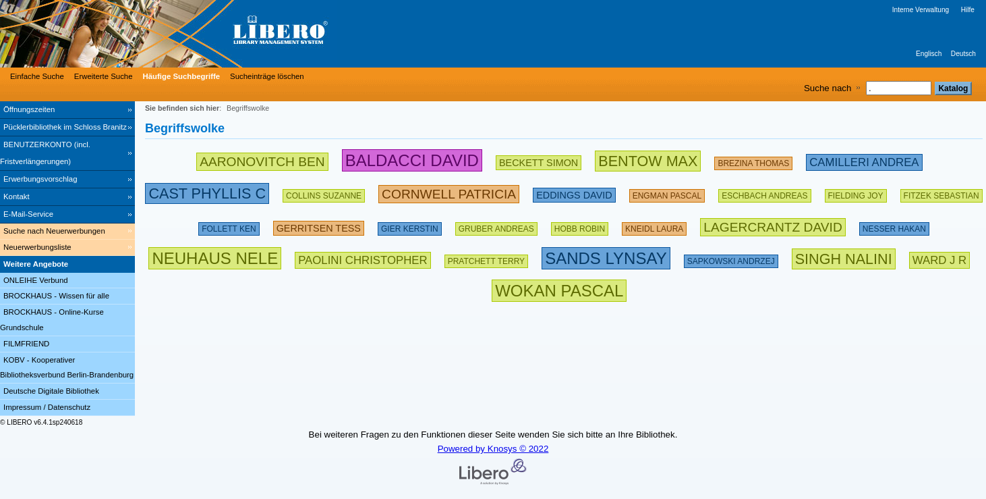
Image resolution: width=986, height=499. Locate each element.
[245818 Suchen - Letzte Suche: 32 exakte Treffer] (262, 160)
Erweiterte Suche (103, 76)
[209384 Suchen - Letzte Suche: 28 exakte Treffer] (538, 160)
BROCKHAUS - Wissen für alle (56, 296)
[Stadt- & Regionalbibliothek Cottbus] (202, 34)
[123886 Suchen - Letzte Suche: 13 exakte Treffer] (667, 193)
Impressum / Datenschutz (46, 407)
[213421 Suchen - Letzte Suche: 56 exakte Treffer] (864, 160)
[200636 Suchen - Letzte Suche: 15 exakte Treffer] (574, 193)
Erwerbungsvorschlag (40, 179)
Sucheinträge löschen (267, 76)
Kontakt (16, 196)
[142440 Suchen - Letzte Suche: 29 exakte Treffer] (731, 258)
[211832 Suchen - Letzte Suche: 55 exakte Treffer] (318, 226)
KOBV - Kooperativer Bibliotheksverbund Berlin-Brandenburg (67, 367)
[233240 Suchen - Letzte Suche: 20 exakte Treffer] (772, 226)
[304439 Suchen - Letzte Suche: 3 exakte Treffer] (606, 258)
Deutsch (963, 53)
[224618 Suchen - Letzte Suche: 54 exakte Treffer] (448, 193)
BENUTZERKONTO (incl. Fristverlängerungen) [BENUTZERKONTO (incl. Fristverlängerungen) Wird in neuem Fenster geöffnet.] (45, 152)
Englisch (928, 53)
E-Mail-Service (28, 214)
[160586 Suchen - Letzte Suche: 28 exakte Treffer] (324, 193)
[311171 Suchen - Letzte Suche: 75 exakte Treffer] (214, 258)
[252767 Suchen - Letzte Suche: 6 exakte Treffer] (207, 193)
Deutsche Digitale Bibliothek (51, 391)
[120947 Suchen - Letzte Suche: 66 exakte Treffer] (496, 226)
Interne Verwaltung (920, 10)
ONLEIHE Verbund (35, 280)
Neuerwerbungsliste (37, 247)
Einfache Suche (37, 76)
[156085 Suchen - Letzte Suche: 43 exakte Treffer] (856, 193)
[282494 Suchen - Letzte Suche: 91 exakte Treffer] (412, 160)
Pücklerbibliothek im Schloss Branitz (65, 127)
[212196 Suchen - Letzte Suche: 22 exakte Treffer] (362, 258)
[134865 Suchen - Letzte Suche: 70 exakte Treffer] (941, 193)
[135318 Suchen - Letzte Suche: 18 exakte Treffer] (579, 226)
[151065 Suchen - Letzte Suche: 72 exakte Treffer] (894, 226)
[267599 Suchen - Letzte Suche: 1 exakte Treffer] (844, 258)
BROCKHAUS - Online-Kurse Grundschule (52, 320)
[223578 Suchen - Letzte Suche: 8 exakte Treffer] (939, 258)
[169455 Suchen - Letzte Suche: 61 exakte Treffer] (228, 226)
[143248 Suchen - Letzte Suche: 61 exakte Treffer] (410, 226)
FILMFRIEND (26, 344)
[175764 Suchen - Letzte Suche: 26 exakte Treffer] (753, 160)
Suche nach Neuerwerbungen (54, 231)
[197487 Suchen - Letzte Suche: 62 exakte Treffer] (764, 193)
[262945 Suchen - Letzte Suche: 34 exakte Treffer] (648, 160)
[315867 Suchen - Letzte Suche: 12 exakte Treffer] (559, 291)
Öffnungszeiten (29, 109)
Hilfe (968, 10)
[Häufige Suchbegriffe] (180, 76)
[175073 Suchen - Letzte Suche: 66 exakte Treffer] (486, 258)
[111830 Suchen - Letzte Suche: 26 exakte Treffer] (654, 226)
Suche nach (827, 88)
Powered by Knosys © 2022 (493, 449)
